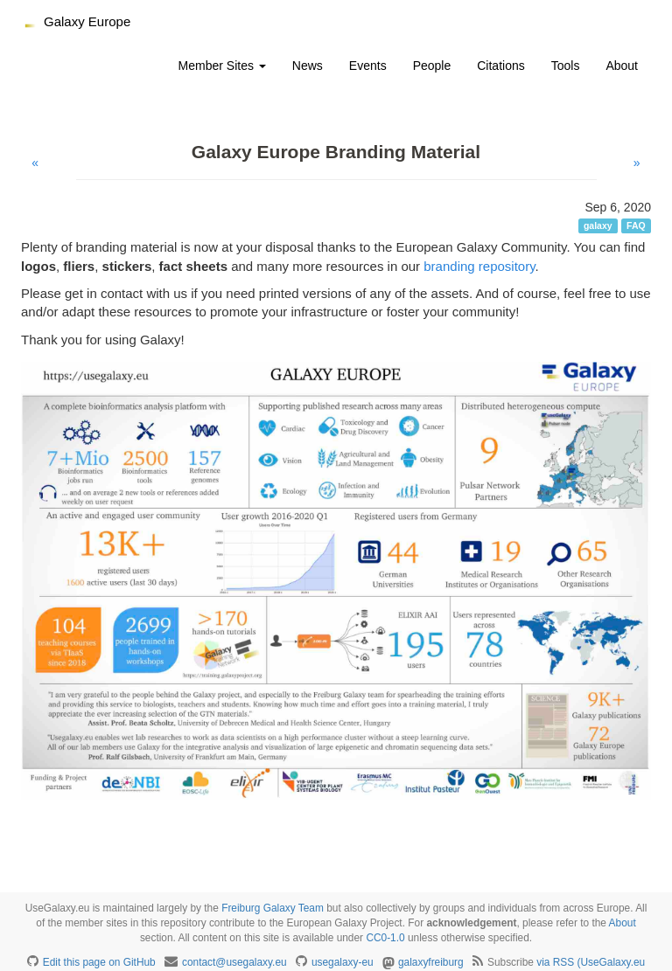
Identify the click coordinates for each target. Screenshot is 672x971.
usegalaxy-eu (343, 962)
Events (368, 66)
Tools (565, 66)
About (622, 66)
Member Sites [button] (222, 66)
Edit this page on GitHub (99, 962)
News (307, 66)
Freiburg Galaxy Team (272, 908)
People (432, 66)
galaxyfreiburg (431, 962)
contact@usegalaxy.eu (234, 962)
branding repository (479, 266)
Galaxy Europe (87, 21)
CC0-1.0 (385, 938)
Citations (500, 66)
